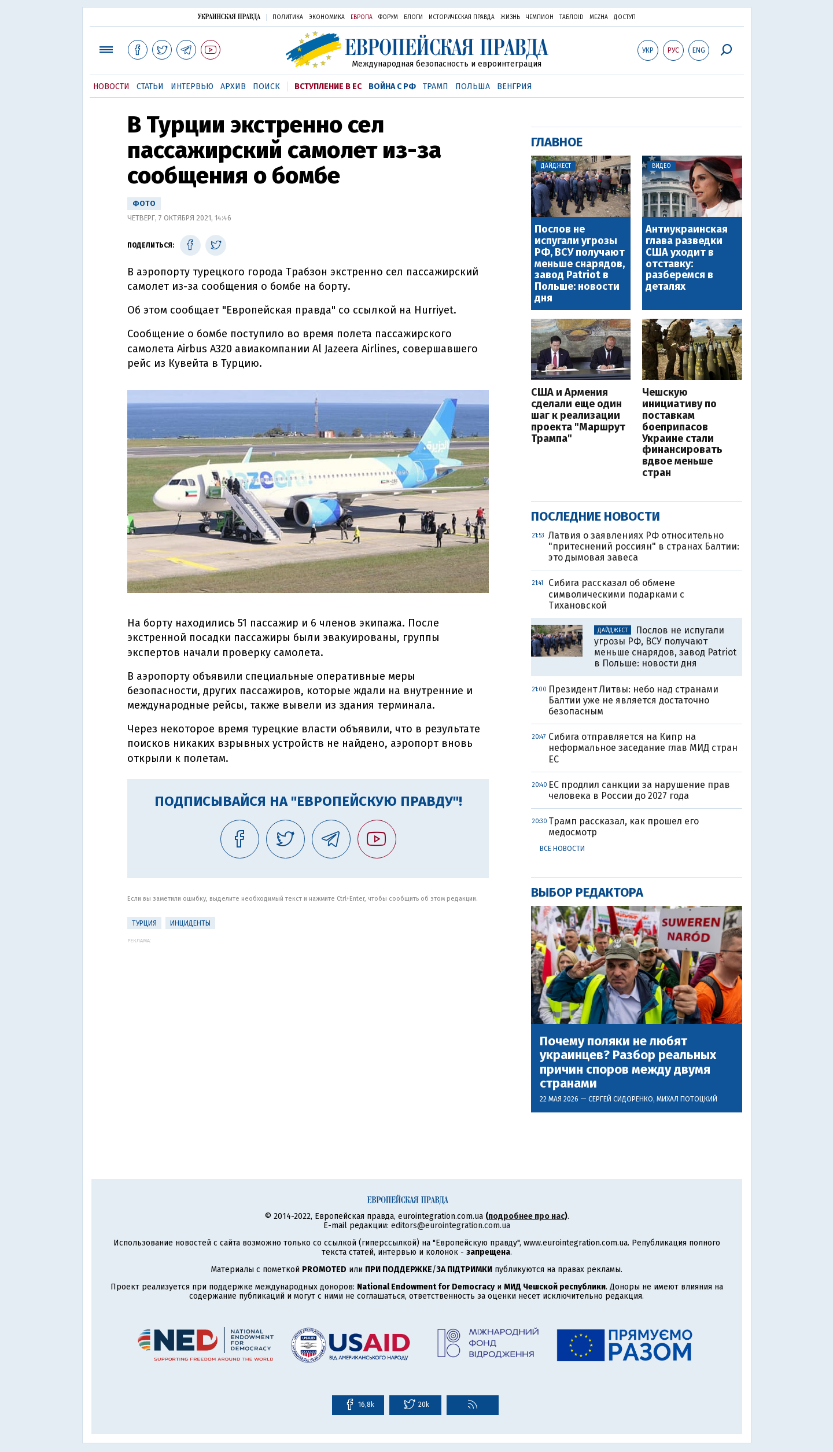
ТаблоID (571, 17)
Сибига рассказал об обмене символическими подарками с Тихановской (616, 593)
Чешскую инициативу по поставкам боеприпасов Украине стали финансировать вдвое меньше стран (682, 432)
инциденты (190, 923)
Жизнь (510, 17)
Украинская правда (229, 16)
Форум (388, 17)
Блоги (413, 17)
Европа (362, 17)
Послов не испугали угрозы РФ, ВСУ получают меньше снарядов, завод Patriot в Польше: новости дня (580, 264)
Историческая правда (462, 17)
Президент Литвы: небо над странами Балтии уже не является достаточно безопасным (633, 700)
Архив (233, 86)
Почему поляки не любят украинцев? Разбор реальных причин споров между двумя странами (628, 1062)
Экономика (327, 17)
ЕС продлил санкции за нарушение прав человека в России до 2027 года (639, 790)
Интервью (192, 86)
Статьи (150, 86)
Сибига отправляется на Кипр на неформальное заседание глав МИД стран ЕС (643, 747)
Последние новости (595, 516)
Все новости (562, 849)
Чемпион (540, 17)
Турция (144, 923)
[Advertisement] (308, 1024)
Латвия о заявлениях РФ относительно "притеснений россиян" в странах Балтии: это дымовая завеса (643, 546)
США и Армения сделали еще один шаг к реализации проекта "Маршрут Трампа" (578, 415)
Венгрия (514, 86)
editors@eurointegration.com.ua (450, 1225)
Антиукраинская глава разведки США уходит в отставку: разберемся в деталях (687, 258)
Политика (287, 17)
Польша (472, 86)
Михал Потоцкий (687, 1099)
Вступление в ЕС (328, 86)
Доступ (625, 17)
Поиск (266, 86)
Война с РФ (392, 86)
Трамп (435, 86)
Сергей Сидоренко (620, 1099)
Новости (111, 86)
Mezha (598, 17)
